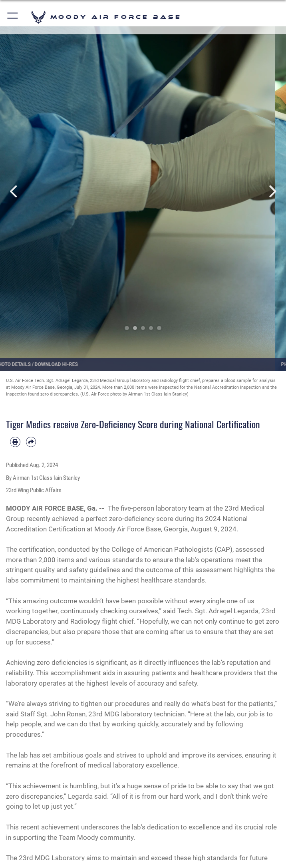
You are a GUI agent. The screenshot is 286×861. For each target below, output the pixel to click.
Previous (14, 191)
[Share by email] (31, 442)
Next (271, 191)
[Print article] (15, 442)
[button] (13, 17)
